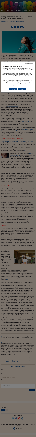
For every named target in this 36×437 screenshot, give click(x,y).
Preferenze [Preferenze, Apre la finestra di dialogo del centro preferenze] (13, 89)
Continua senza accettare (29, 63)
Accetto (22, 89)
